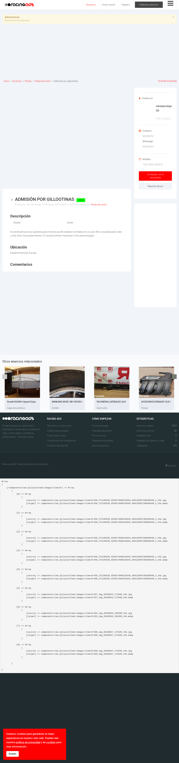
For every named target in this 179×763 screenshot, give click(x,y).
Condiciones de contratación (61, 440)
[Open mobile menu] (170, 4)
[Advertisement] (89, 53)
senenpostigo (164, 108)
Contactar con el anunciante (155, 176)
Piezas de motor (99, 204)
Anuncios (91, 4)
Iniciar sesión (108, 4)
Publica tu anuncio (149, 4)
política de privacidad (28, 742)
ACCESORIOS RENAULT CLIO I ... (156, 403)
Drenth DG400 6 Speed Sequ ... (21, 403)
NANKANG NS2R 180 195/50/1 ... (67, 403)
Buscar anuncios (100, 445)
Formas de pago (100, 425)
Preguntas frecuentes (102, 440)
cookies (51, 742)
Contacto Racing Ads (57, 445)
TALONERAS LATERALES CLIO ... (111, 403)
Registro (126, 4)
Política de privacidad (57, 431)
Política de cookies (56, 435)
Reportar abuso (155, 186)
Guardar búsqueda (167, 81)
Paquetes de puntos (102, 431)
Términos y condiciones (59, 425)
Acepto (12, 753)
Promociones (99, 435)
